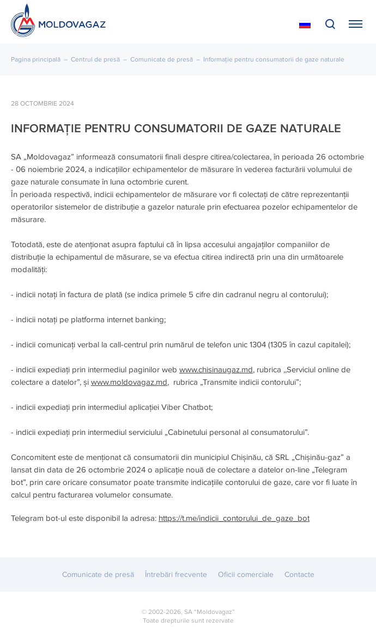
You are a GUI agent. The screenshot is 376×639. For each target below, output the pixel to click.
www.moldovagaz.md (129, 382)
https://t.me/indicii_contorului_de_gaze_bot (234, 518)
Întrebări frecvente (176, 574)
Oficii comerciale (246, 574)
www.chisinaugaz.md (216, 369)
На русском (305, 24)
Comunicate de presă (161, 60)
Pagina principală (35, 60)
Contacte (299, 574)
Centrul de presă (95, 60)
